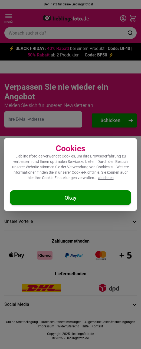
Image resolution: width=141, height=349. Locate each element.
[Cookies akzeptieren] (70, 197)
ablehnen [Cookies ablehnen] (106, 178)
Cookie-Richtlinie (85, 172)
